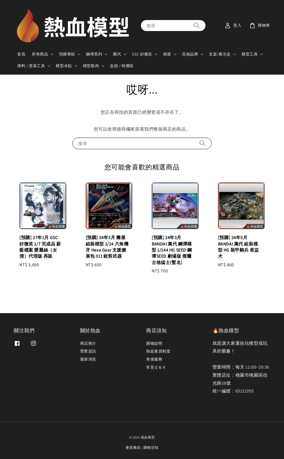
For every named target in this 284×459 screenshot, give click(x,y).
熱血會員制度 (158, 351)
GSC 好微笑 (142, 54)
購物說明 (154, 343)
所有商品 (40, 54)
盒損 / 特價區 (122, 65)
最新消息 (88, 359)
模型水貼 (64, 65)
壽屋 (167, 54)
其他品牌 (190, 54)
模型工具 (250, 54)
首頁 (21, 54)
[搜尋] (197, 25)
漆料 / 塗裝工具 (31, 65)
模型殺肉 (91, 65)
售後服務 (154, 359)
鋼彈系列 (94, 54)
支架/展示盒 (220, 54)
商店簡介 (88, 343)
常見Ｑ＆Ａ (156, 367)
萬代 (117, 54)
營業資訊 (88, 351)
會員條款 (133, 447)
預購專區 (67, 54)
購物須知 (151, 447)
